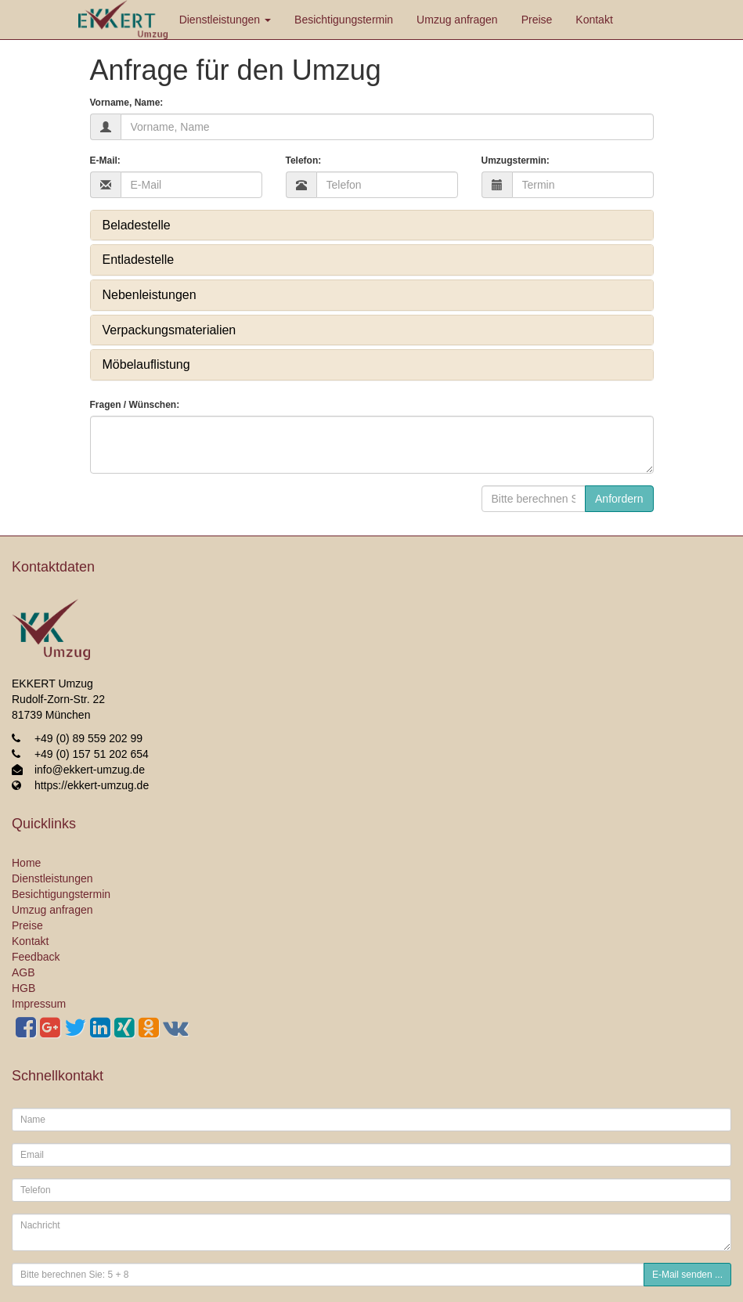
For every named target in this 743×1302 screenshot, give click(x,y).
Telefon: (304, 160)
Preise (537, 19)
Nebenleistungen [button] (150, 294)
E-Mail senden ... (687, 1274)
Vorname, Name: (127, 102)
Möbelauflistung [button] (146, 364)
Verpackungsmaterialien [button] (169, 330)
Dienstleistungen (52, 878)
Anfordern (619, 498)
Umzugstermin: (516, 160)
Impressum (39, 1003)
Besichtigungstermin (343, 19)
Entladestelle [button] (139, 259)
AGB (23, 972)
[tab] (372, 225)
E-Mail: (105, 160)
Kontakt (593, 19)
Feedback (36, 956)
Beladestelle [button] (137, 225)
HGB (23, 988)
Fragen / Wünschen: (135, 404)
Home (26, 863)
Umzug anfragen (457, 19)
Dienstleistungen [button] (225, 19)
